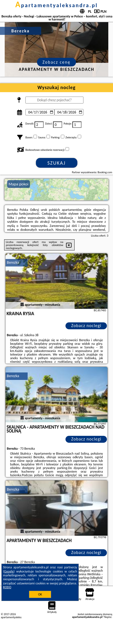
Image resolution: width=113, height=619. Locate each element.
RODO (7, 587)
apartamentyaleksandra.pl (56, 5)
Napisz (108, 617)
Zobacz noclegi (86, 325)
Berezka (13, 262)
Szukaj (57, 163)
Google (9, 571)
